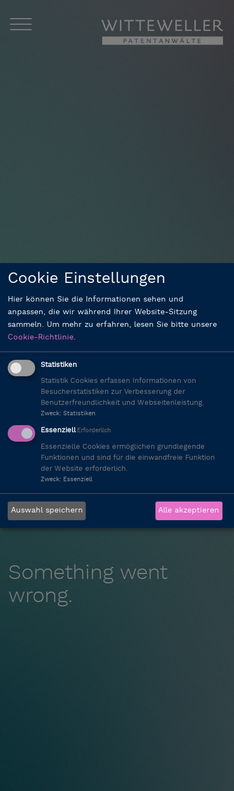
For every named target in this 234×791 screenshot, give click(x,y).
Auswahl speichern (47, 510)
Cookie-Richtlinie (41, 337)
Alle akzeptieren (188, 510)
